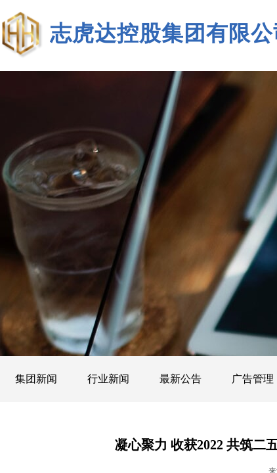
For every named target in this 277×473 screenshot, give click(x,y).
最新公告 (181, 378)
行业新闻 (108, 378)
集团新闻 (36, 378)
